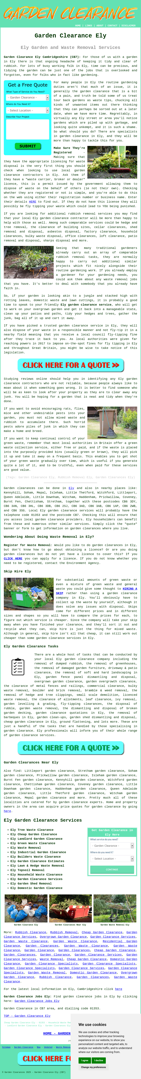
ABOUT (99, 25)
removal (121, 279)
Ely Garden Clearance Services (43, 820)
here (7, 811)
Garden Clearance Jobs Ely (37, 1001)
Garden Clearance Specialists (51, 963)
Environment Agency (83, 563)
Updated (48, 1047)
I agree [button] (84, 1060)
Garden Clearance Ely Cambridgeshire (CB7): (42, 57)
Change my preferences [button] (93, 1067)
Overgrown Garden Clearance (63, 937)
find (16, 771)
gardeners (129, 248)
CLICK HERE (13, 558)
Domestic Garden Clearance (93, 972)
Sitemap (6, 1047)
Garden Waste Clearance (25, 941)
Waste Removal (51, 959)
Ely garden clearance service (86, 304)
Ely (71, 488)
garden (131, 57)
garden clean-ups (51, 717)
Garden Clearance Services (112, 937)
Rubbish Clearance (30, 932)
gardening (106, 275)
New (39, 1047)
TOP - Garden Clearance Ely (27, 1016)
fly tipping (35, 206)
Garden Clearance (39, 950)
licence (88, 554)
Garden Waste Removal (47, 972)
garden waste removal (38, 708)
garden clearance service (81, 325)
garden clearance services (71, 510)
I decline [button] (98, 1060)
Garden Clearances (42, 946)
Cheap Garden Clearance (102, 932)
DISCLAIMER (129, 25)
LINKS (88, 25)
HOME (78, 25)
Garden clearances (19, 488)
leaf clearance (98, 699)
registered (44, 193)
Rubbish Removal (64, 932)
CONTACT (112, 25)
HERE (32, 201)
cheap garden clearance (23, 721)
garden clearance (54, 218)
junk (7, 396)
